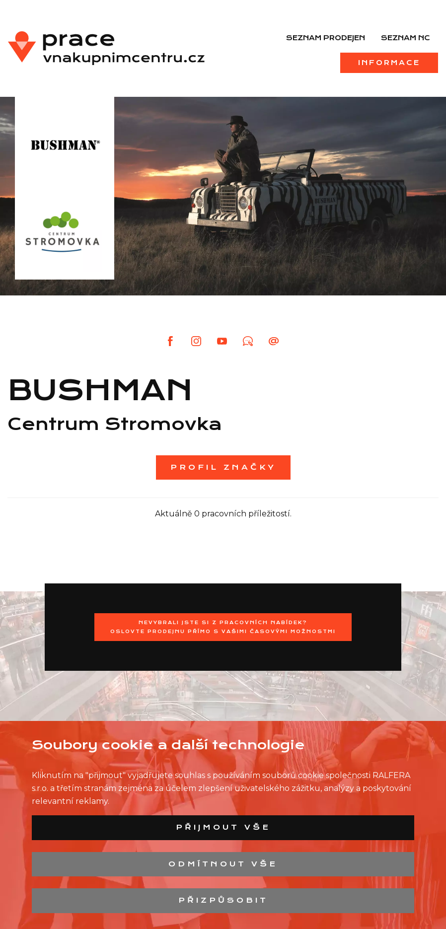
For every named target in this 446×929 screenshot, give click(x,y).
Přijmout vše (223, 827)
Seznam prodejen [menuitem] (325, 38)
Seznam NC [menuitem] (405, 38)
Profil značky (223, 467)
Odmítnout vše (223, 863)
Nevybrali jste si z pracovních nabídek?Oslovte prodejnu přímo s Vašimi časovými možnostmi (223, 627)
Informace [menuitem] (389, 63)
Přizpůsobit (223, 900)
